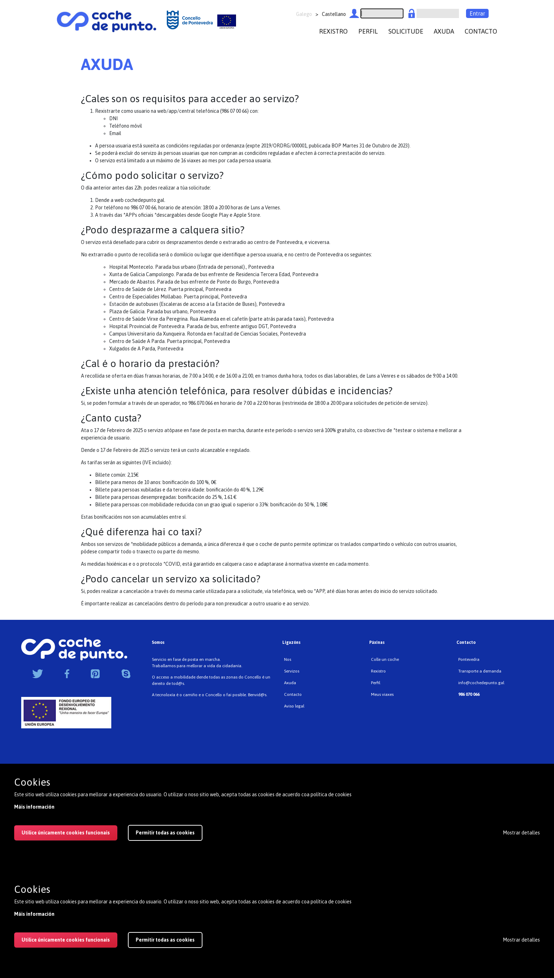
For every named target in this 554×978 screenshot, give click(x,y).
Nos (287, 659)
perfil (368, 31)
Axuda (290, 682)
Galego (304, 14)
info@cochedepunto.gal (481, 682)
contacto (481, 31)
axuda (444, 31)
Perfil (375, 682)
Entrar (477, 13)
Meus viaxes (382, 694)
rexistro (333, 31)
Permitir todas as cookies (165, 940)
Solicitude (405, 31)
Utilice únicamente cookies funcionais (66, 940)
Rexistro (378, 671)
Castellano (334, 14)
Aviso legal (294, 706)
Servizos (291, 671)
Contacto (293, 694)
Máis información (34, 914)
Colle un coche (385, 659)
